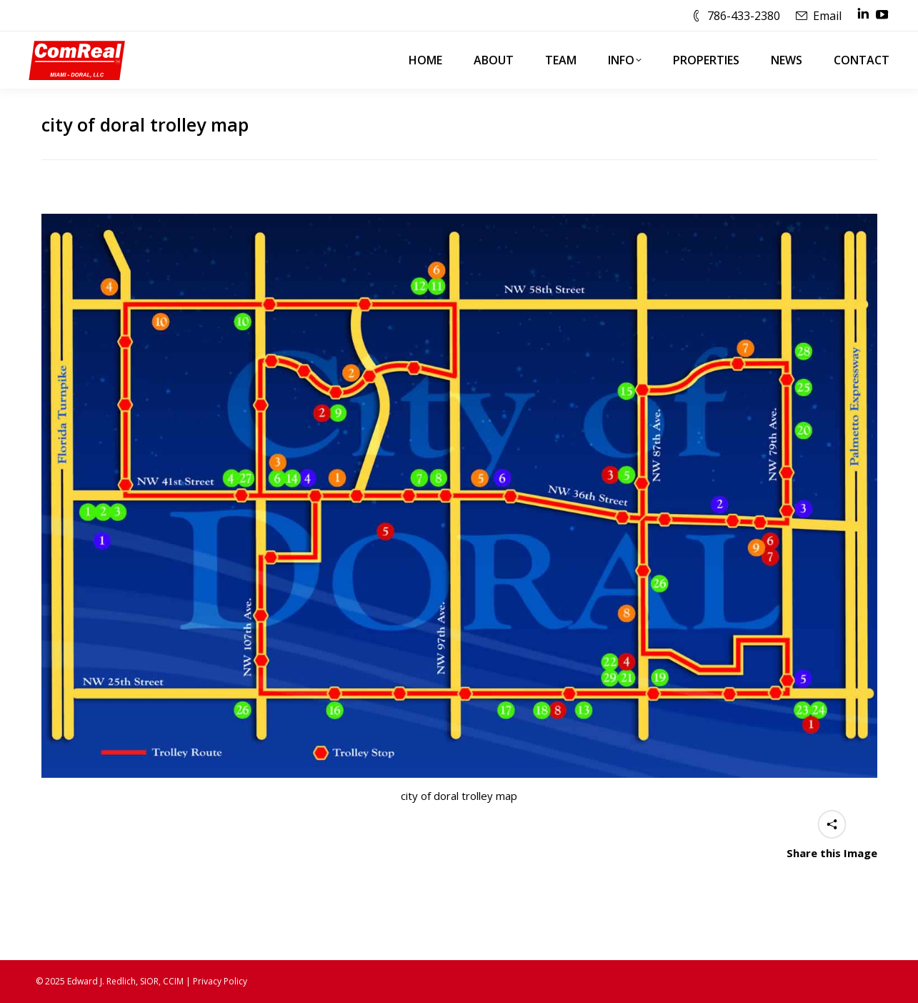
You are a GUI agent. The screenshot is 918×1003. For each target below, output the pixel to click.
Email (827, 16)
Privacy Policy (220, 981)
